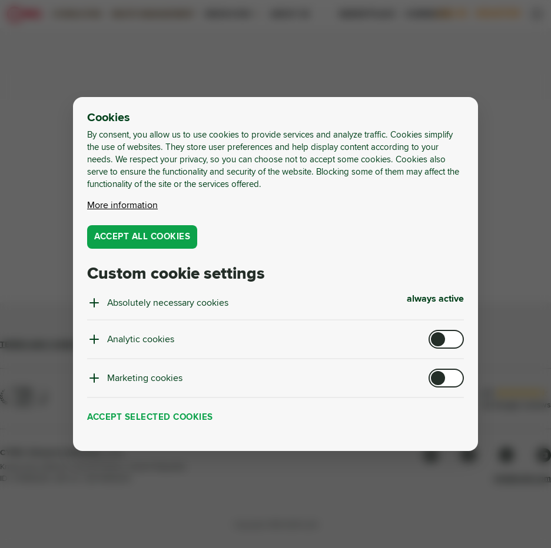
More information (122, 205)
